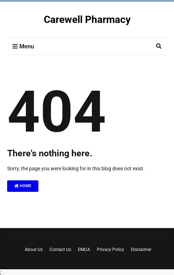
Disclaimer (141, 249)
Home (22, 186)
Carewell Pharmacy (87, 19)
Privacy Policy (110, 249)
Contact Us (60, 249)
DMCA (84, 249)
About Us (34, 249)
